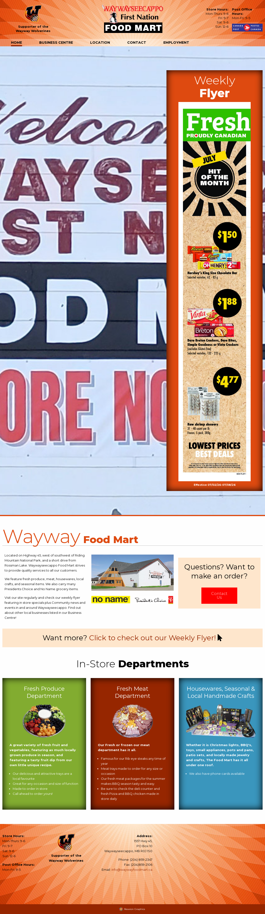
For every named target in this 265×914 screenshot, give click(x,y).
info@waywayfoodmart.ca (131, 869)
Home (16, 42)
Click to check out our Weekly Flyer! (152, 637)
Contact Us (219, 596)
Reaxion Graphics (134, 909)
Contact (136, 42)
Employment (176, 42)
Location (100, 42)
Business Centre (56, 42)
